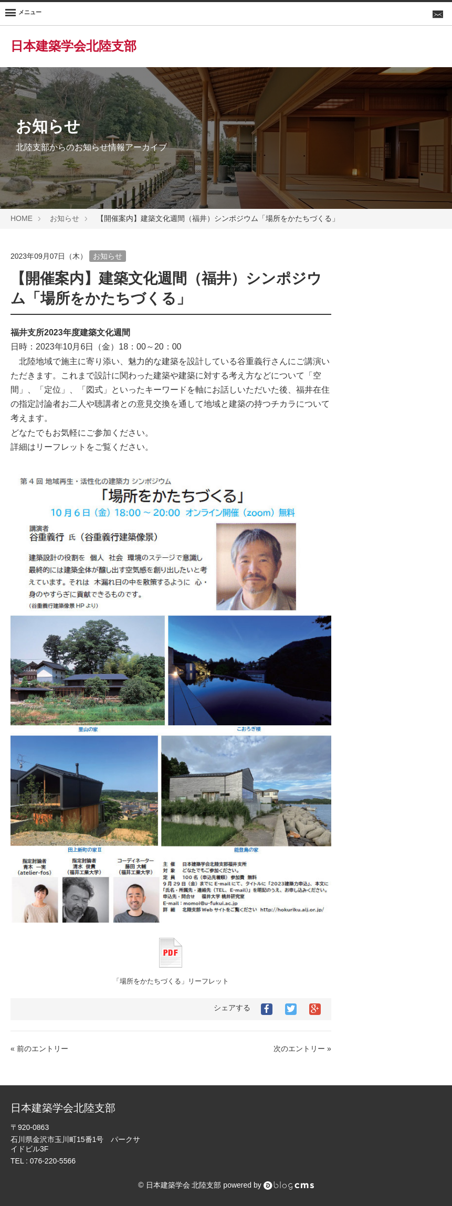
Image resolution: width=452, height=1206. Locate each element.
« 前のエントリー (39, 1048)
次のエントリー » (302, 1048)
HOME (21, 218)
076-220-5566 (53, 1161)
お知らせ (64, 218)
